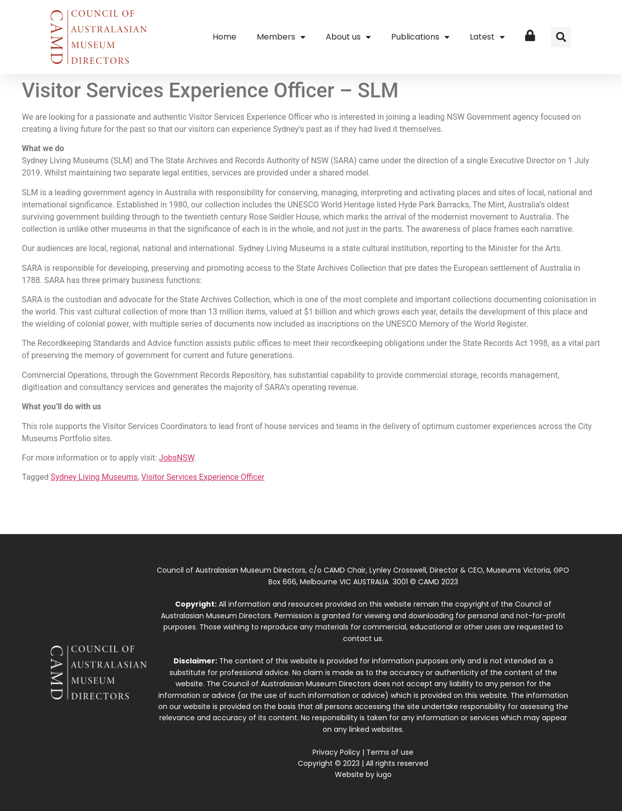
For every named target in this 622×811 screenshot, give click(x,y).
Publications (420, 37)
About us (348, 37)
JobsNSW (176, 458)
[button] (561, 37)
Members (281, 37)
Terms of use (389, 752)
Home (224, 37)
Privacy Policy (336, 752)
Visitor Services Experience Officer (202, 477)
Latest (487, 37)
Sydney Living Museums (94, 477)
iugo (384, 774)
